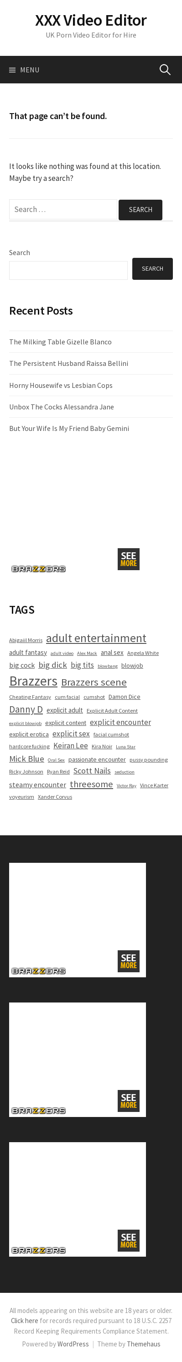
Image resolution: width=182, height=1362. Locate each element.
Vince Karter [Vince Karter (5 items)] (154, 785)
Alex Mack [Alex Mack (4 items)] (87, 653)
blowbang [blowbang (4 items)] (108, 666)
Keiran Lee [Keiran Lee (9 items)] (70, 746)
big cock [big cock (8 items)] (22, 665)
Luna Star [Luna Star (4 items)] (125, 747)
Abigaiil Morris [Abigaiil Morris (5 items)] (25, 640)
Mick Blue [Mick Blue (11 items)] (26, 758)
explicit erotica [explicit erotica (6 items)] (29, 734)
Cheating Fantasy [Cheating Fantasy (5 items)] (30, 696)
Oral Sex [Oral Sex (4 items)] (56, 760)
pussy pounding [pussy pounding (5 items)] (149, 759)
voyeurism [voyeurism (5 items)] (21, 796)
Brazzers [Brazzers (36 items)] (33, 680)
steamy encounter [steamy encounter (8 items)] (37, 784)
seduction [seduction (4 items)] (124, 772)
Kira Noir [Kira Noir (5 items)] (102, 746)
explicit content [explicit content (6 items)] (65, 723)
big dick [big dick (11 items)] (52, 664)
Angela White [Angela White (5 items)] (143, 652)
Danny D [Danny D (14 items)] (26, 709)
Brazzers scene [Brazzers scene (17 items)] (94, 682)
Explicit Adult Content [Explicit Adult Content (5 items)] (112, 710)
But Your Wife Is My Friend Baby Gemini (69, 428)
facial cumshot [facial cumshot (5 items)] (111, 734)
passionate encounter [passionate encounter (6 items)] (97, 759)
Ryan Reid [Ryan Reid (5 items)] (58, 771)
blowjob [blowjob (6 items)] (132, 665)
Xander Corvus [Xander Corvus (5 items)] (55, 796)
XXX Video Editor (91, 20)
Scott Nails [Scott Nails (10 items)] (92, 770)
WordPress (73, 1344)
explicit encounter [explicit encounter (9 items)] (120, 722)
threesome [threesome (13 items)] (91, 784)
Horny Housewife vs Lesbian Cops (61, 385)
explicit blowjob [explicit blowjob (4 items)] (25, 723)
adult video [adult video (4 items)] (62, 653)
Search (19, 252)
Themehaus (144, 1344)
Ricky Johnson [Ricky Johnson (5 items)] (26, 771)
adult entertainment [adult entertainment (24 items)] (96, 638)
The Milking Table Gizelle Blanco (60, 341)
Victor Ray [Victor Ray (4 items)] (126, 786)
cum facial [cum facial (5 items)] (67, 696)
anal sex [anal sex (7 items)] (112, 652)
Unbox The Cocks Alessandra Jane (61, 406)
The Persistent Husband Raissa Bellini (68, 363)
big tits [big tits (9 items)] (82, 665)
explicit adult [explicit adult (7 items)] (65, 710)
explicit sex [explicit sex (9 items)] (71, 734)
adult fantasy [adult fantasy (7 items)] (28, 652)
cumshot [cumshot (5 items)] (94, 696)
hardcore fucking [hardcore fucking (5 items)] (29, 746)
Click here (24, 1320)
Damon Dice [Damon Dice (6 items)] (124, 696)
